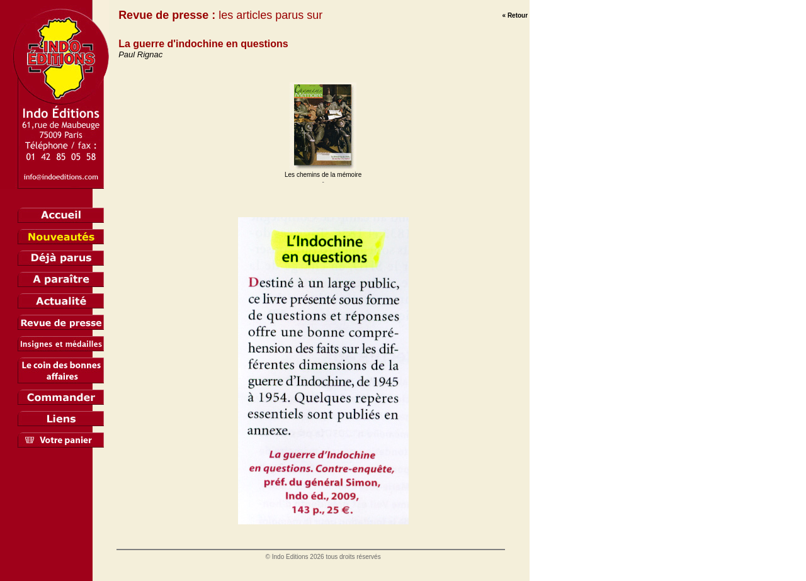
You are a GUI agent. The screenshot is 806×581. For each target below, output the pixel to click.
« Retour (515, 15)
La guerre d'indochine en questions (203, 43)
